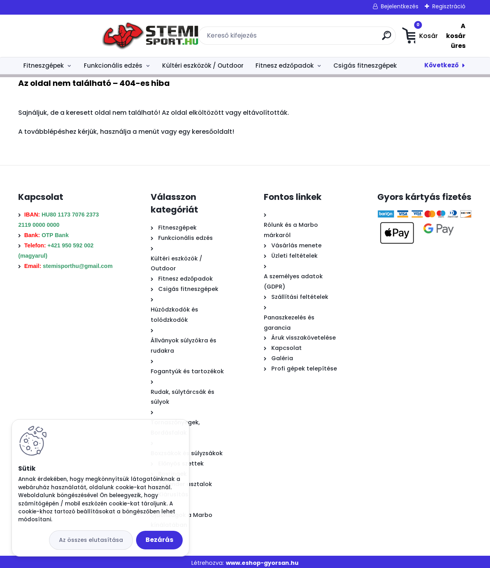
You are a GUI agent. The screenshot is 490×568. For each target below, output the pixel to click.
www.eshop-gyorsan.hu (262, 560)
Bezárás (159, 539)
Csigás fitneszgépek (365, 63)
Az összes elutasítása (91, 540)
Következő (441, 62)
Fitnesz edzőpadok (284, 63)
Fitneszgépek (43, 63)
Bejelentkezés (399, 6)
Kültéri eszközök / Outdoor (203, 63)
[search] (334, 37)
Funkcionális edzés (113, 63)
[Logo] (66, 34)
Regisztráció (448, 6)
